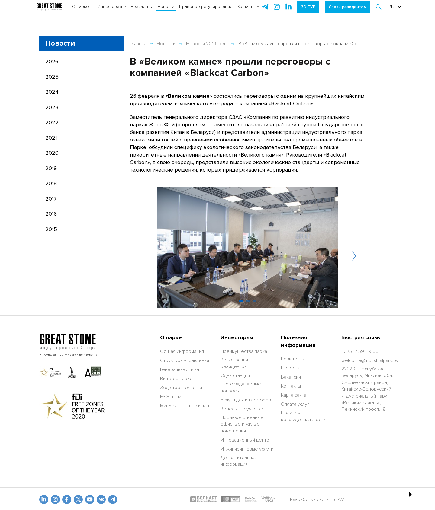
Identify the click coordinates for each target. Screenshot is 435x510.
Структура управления (184, 360)
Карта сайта (293, 395)
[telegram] (264, 12)
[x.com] (78, 499)
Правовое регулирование (206, 11)
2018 (51, 183)
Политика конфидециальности (303, 416)
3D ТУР (308, 11)
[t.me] (112, 499)
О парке (82, 12)
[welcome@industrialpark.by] (369, 360)
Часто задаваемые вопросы (241, 387)
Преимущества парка (244, 351)
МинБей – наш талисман (185, 406)
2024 (52, 92)
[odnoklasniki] (55, 499)
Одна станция (235, 375)
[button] (379, 12)
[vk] (101, 499)
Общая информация (182, 351)
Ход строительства (181, 388)
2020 (52, 153)
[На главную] (49, 12)
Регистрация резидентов (234, 363)
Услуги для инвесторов (246, 400)
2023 (51, 107)
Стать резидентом (347, 11)
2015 (51, 229)
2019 (51, 168)
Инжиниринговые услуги (247, 449)
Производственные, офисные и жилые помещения (243, 424)
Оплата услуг (295, 404)
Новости (165, 11)
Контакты (248, 12)
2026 (51, 61)
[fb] (66, 499)
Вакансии (291, 377)
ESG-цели (170, 397)
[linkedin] (43, 499)
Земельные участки (242, 409)
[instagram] (288, 12)
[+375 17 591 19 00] (360, 351)
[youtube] (89, 499)
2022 (52, 122)
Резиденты (142, 11)
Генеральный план (179, 369)
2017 (51, 198)
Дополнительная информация (239, 461)
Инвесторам (112, 12)
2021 (51, 138)
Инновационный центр (245, 440)
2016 (51, 214)
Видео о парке (176, 378)
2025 (52, 77)
